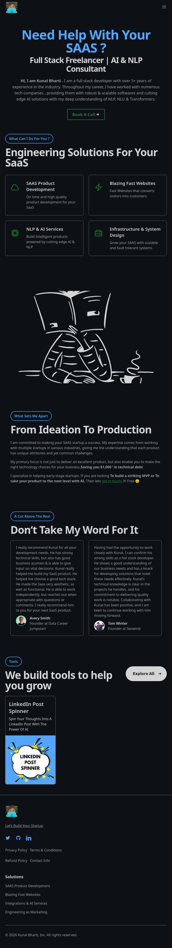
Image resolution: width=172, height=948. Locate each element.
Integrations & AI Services (26, 903)
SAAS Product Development (27, 885)
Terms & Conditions (46, 850)
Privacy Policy (16, 850)
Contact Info (40, 860)
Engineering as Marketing (26, 912)
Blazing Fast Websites (22, 894)
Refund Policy (16, 860)
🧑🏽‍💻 (11, 7)
